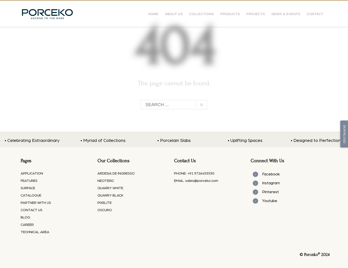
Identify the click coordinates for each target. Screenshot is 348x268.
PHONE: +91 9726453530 (194, 173)
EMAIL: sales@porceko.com (196, 181)
